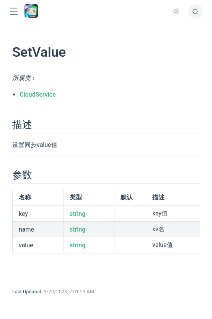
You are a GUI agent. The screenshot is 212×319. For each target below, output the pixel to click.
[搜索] (195, 11)
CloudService (38, 94)
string (77, 213)
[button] (13, 11)
